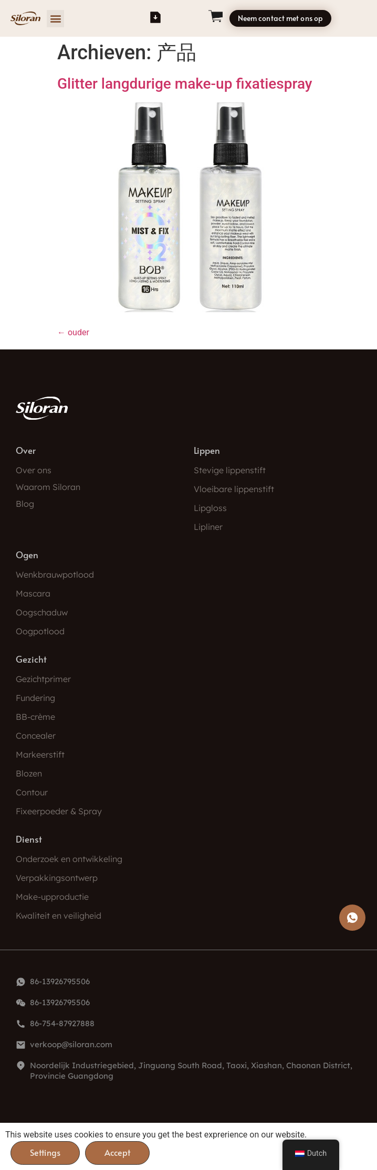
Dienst (29, 839)
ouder (73, 332)
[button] (55, 18)
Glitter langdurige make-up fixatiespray (184, 83)
